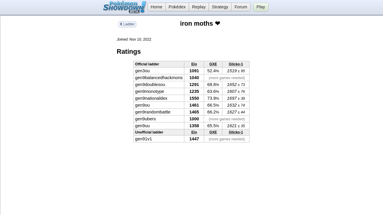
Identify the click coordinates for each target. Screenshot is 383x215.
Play (260, 6)
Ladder (127, 24)
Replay (199, 6)
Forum (241, 6)
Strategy (220, 6)
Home (155, 7)
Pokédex (177, 6)
